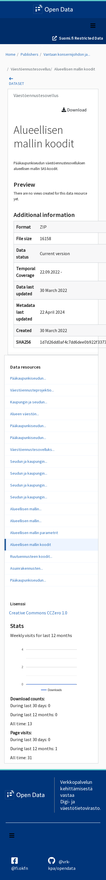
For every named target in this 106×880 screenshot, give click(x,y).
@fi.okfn (19, 864)
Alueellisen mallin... (26, 508)
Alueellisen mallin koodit (74, 69)
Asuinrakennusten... (26, 568)
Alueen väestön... (24, 413)
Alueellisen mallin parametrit (34, 532)
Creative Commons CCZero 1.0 (38, 613)
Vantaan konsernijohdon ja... (67, 54)
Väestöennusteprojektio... (32, 390)
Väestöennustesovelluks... (32, 449)
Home (11, 54)
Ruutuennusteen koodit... (31, 556)
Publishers (29, 54)
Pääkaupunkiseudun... (28, 378)
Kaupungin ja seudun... (28, 402)
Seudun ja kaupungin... (28, 461)
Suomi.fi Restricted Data (81, 38)
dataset (16, 83)
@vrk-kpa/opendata (61, 864)
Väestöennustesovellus (31, 69)
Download (74, 110)
